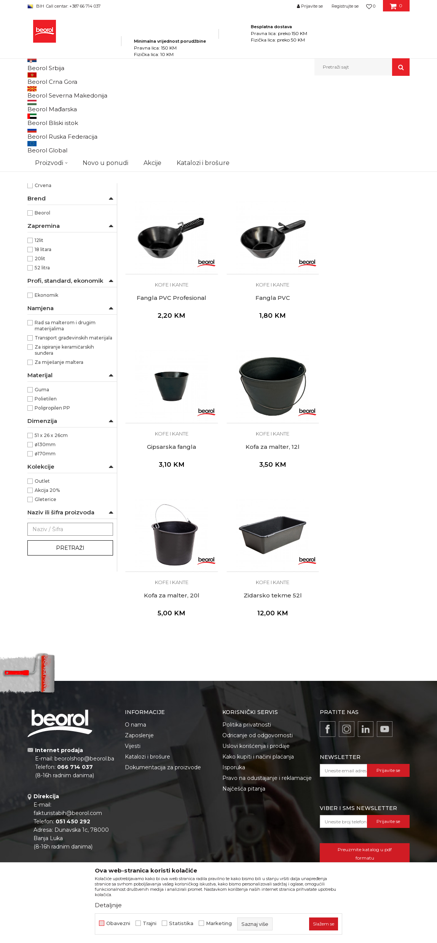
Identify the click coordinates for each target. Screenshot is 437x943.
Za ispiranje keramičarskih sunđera (64, 437)
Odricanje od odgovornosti (257, 743)
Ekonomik (46, 382)
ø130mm (45, 532)
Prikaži (328, 104)
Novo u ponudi (105, 66)
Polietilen (46, 486)
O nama (135, 732)
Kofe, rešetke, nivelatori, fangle (225, 92)
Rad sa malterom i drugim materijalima (65, 413)
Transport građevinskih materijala (73, 425)
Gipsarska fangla (267, 378)
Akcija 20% (47, 577)
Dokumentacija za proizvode (163, 775)
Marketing (219, 923)
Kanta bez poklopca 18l (267, 232)
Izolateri (44, 224)
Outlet (42, 568)
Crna (40, 263)
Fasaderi (44, 197)
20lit (40, 346)
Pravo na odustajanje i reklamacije (267, 786)
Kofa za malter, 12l (365, 378)
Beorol (42, 300)
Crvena (43, 272)
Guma (42, 477)
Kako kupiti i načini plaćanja (258, 764)
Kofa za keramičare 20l (170, 232)
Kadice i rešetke (49, 132)
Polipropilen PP (52, 495)
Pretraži (70, 635)
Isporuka (233, 775)
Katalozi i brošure (147, 764)
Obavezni (118, 923)
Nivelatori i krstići (51, 123)
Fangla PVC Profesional (365, 232)
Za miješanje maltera (59, 449)
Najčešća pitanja (243, 796)
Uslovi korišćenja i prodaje (256, 754)
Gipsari (42, 206)
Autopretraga (182, 104)
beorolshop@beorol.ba (84, 767)
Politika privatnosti (246, 732)
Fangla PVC (170, 378)
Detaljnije (108, 905)
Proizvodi (103, 92)
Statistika (181, 923)
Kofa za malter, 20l (170, 523)
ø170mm (45, 541)
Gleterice (45, 586)
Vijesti (132, 754)
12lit (39, 327)
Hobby (42, 215)
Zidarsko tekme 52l (267, 523)
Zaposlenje (139, 743)
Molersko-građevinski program (153, 92)
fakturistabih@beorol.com (67, 821)
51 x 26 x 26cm (51, 522)
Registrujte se (345, 6)
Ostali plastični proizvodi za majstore (69, 154)
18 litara (43, 336)
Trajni (149, 923)
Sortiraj (217, 104)
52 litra (42, 355)
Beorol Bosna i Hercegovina (57, 92)
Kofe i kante (44, 141)
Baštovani (46, 188)
